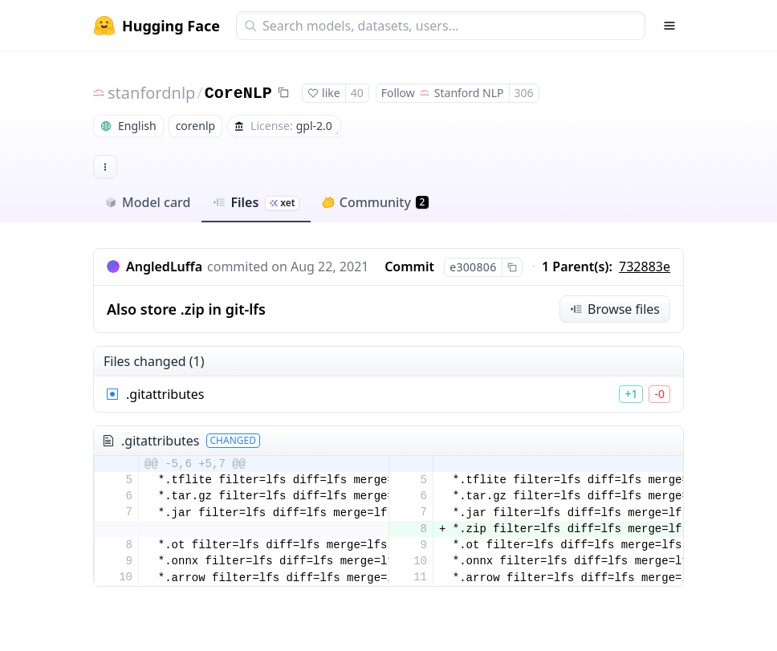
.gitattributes (165, 394)
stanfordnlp (151, 93)
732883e (644, 266)
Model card (147, 202)
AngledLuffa (164, 266)
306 (524, 92)
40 (357, 92)
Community (375, 202)
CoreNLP (238, 93)
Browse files (615, 309)
